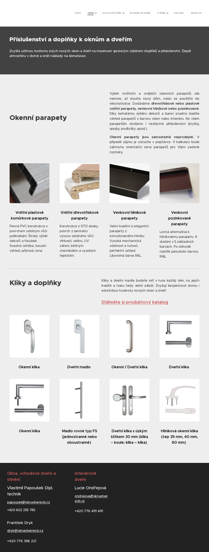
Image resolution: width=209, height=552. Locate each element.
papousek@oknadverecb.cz (28, 502)
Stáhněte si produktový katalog (134, 302)
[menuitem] (158, 13)
